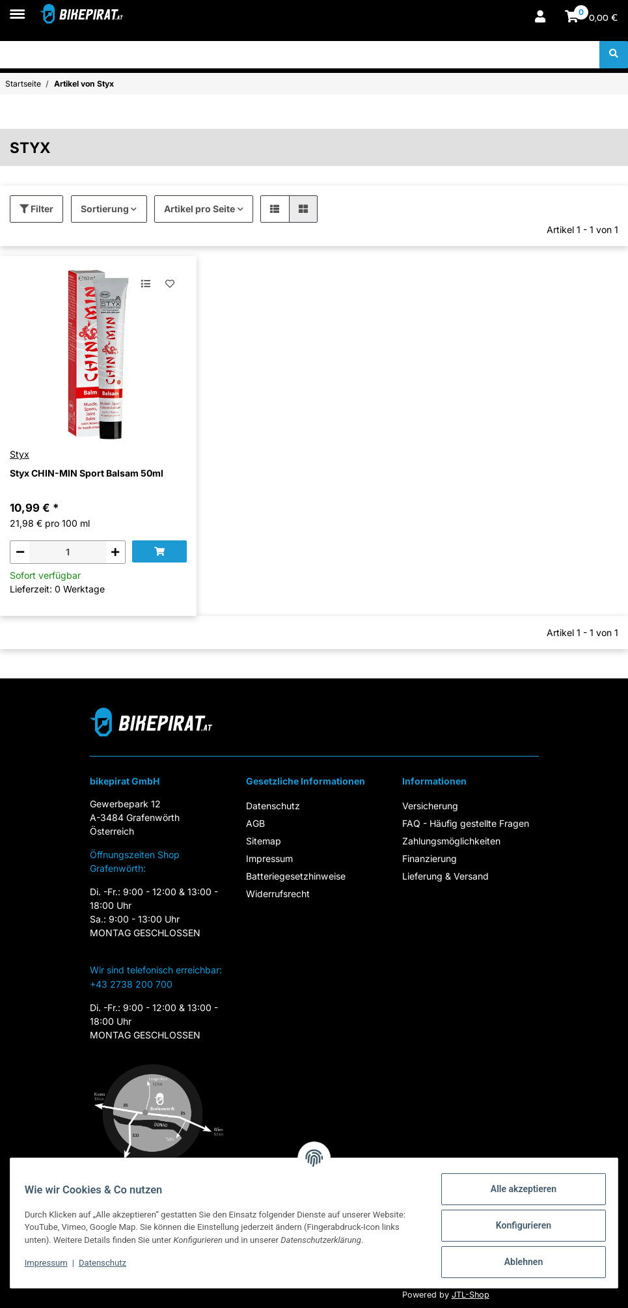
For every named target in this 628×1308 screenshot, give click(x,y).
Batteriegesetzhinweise (296, 876)
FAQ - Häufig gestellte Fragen (465, 823)
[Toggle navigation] (17, 7)
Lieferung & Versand (445, 876)
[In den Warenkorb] (159, 551)
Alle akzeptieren (518, 1189)
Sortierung (105, 208)
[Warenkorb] (591, 18)
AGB (255, 823)
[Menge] (68, 552)
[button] (540, 18)
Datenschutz (273, 805)
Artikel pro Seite (199, 208)
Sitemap (263, 840)
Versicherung (430, 805)
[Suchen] (300, 54)
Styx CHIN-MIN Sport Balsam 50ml (86, 473)
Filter (36, 208)
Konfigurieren (518, 1225)
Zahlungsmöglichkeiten (451, 840)
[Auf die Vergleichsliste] (146, 283)
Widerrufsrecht (278, 893)
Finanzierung (429, 858)
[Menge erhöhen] (115, 552)
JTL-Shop (470, 1295)
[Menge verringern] (19, 552)
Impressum (269, 858)
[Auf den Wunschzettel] (169, 283)
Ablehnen (518, 1262)
